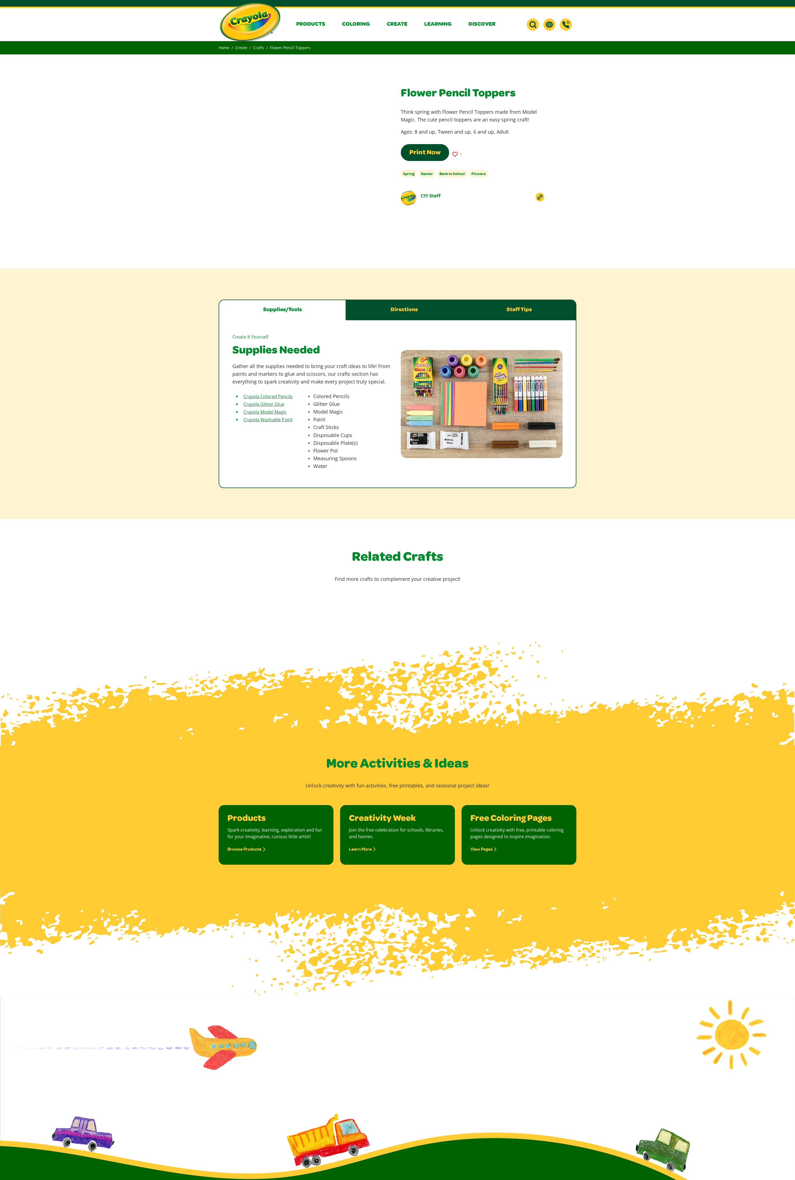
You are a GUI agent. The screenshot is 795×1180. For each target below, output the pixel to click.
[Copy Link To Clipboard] (540, 197)
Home (224, 47)
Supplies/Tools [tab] (282, 310)
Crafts (258, 47)
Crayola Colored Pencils (268, 396)
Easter (427, 173)
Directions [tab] (404, 310)
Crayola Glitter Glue (263, 404)
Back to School (452, 173)
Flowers (478, 173)
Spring (408, 173)
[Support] (566, 24)
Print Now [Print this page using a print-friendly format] (425, 153)
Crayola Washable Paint (268, 420)
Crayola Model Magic (265, 412)
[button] (314, 25)
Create (241, 47)
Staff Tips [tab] (519, 310)
